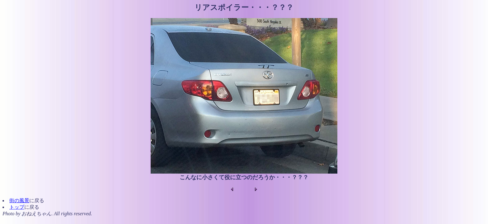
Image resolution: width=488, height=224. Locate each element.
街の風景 (19, 200)
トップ (16, 207)
